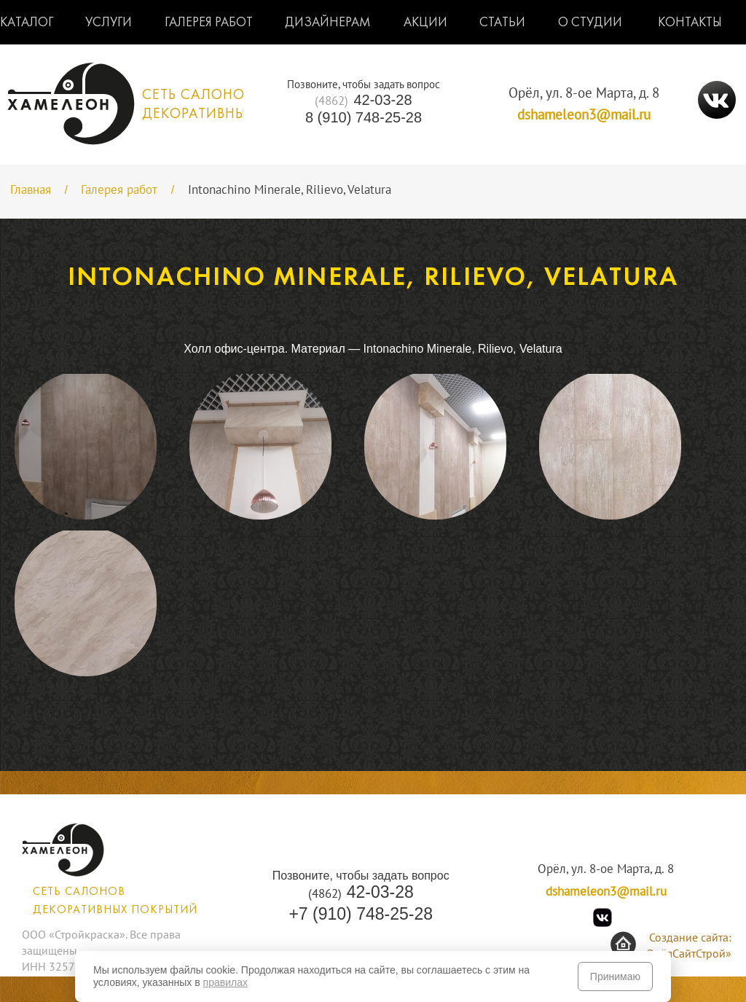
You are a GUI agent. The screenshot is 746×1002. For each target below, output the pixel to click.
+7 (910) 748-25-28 (360, 913)
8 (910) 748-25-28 (363, 117)
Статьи (502, 23)
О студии (590, 23)
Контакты (690, 23)
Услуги (108, 23)
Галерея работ (209, 23)
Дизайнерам (328, 23)
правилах (225, 982)
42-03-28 (363, 100)
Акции (425, 23)
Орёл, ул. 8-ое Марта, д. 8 (584, 93)
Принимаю (615, 976)
